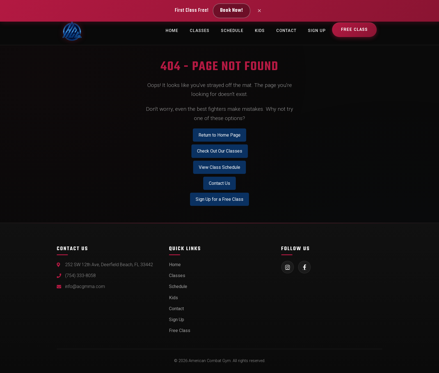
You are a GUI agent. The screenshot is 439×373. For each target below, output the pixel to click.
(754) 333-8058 (80, 275)
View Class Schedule (219, 167)
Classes (199, 30)
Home (172, 30)
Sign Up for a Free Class (219, 199)
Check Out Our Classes (219, 151)
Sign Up (317, 30)
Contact (286, 30)
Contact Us (219, 183)
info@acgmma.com (85, 286)
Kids (260, 30)
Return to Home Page (219, 135)
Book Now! (231, 10)
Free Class (354, 29)
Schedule (232, 30)
